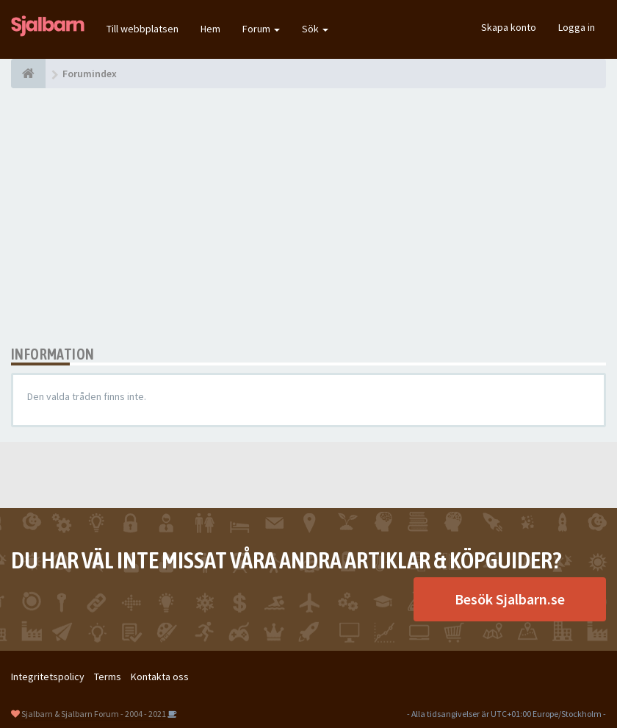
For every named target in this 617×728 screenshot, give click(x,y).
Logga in (576, 27)
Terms (107, 676)
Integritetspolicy (47, 676)
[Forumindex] (28, 73)
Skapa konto (508, 27)
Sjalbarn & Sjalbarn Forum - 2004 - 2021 (93, 713)
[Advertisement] (308, 217)
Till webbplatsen (142, 28)
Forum (261, 28)
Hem (210, 28)
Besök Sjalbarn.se (510, 599)
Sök (315, 28)
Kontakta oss (160, 676)
